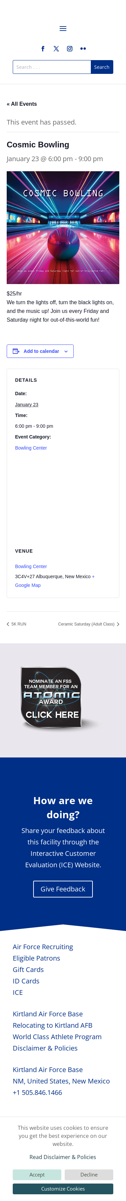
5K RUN (18, 624)
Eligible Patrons (36, 958)
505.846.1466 (42, 1092)
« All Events (22, 104)
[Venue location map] (63, 503)
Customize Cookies (63, 1188)
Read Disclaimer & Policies (62, 1157)
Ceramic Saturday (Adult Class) (87, 624)
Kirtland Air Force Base (48, 1013)
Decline (89, 1174)
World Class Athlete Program (57, 1036)
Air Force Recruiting (43, 946)
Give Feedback (63, 888)
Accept (37, 1174)
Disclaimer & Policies (45, 1048)
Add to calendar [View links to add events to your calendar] (41, 351)
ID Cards (26, 980)
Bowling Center (31, 448)
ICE (18, 992)
